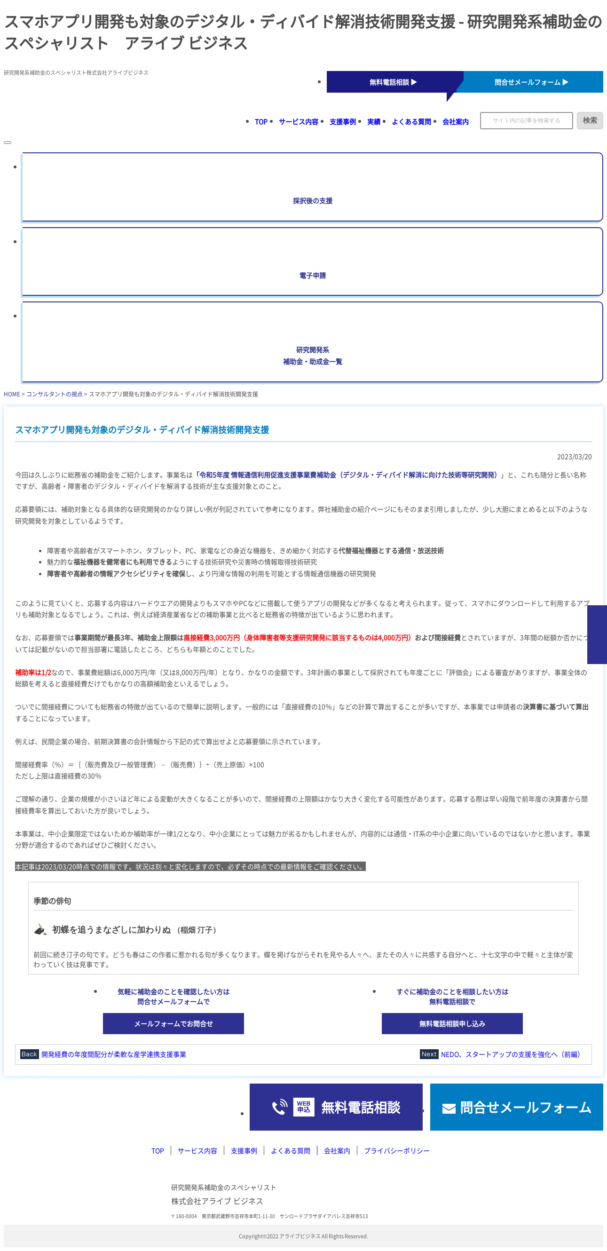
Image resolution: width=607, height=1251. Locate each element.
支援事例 (343, 121)
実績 (373, 121)
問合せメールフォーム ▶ (531, 82)
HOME (12, 394)
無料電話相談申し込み (452, 1023)
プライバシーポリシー (397, 1150)
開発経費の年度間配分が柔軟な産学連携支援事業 (113, 1054)
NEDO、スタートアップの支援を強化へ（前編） (512, 1054)
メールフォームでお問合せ (173, 1023)
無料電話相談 (360, 1107)
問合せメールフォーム (525, 1107)
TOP (261, 121)
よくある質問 (411, 121)
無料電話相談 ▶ (393, 82)
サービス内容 (298, 121)
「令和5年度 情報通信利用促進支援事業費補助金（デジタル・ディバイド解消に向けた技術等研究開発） (347, 474)
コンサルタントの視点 (54, 394)
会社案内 (455, 121)
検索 (590, 120)
